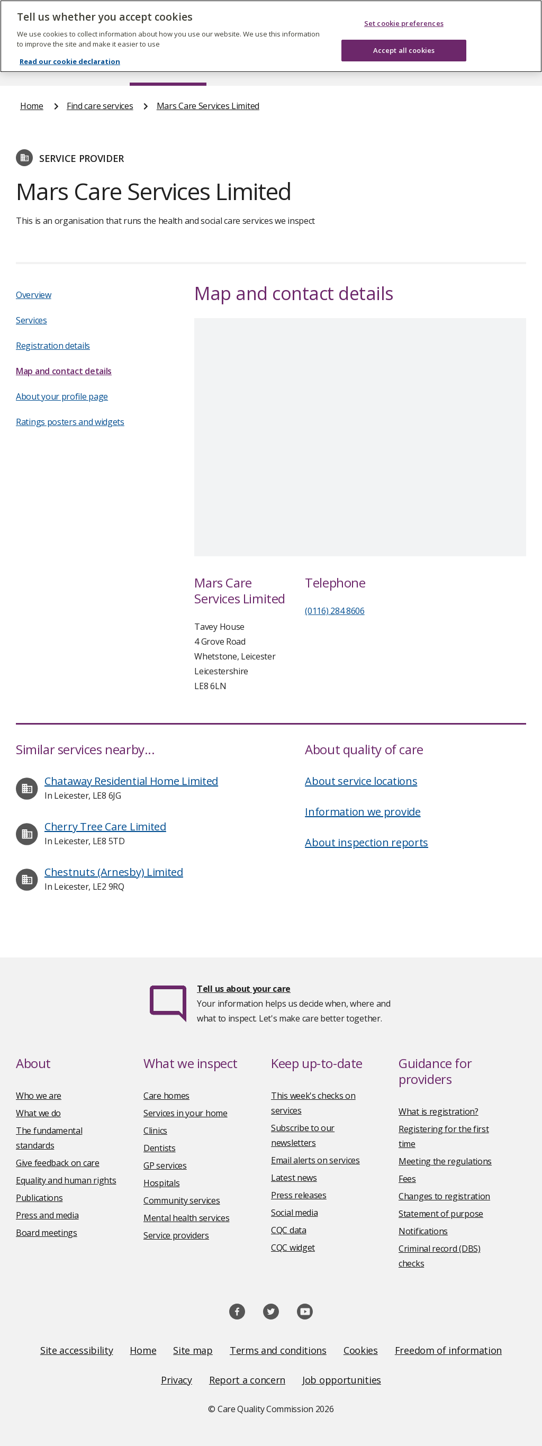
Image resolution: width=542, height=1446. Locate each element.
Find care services (100, 106)
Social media (294, 1212)
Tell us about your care (244, 989)
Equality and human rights (66, 1180)
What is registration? (438, 1111)
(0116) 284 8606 (335, 611)
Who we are (38, 1095)
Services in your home (185, 1113)
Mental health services (186, 1218)
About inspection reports (366, 842)
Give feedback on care (58, 1163)
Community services (181, 1200)
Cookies (361, 1350)
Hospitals (161, 1183)
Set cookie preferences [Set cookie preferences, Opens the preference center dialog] (404, 23)
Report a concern (247, 1379)
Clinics (155, 1130)
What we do (38, 1113)
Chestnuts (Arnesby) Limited (113, 872)
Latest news (294, 1177)
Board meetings (46, 1233)
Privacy (176, 1379)
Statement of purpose (441, 1213)
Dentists (159, 1148)
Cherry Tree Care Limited (105, 826)
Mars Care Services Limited (208, 106)
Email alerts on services (315, 1160)
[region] (271, 36)
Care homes (166, 1095)
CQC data (288, 1230)
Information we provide (362, 812)
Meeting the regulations (445, 1161)
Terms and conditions (278, 1350)
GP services (165, 1165)
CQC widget (293, 1247)
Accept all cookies (404, 50)
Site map (193, 1350)
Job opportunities (341, 1379)
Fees (407, 1179)
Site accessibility (76, 1350)
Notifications (423, 1231)
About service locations (361, 781)
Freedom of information (448, 1350)
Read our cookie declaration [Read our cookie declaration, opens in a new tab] (70, 61)
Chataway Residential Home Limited (131, 781)
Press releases (299, 1195)
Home (31, 106)
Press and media (47, 1215)
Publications (39, 1198)
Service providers (176, 1235)
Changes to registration (444, 1196)
